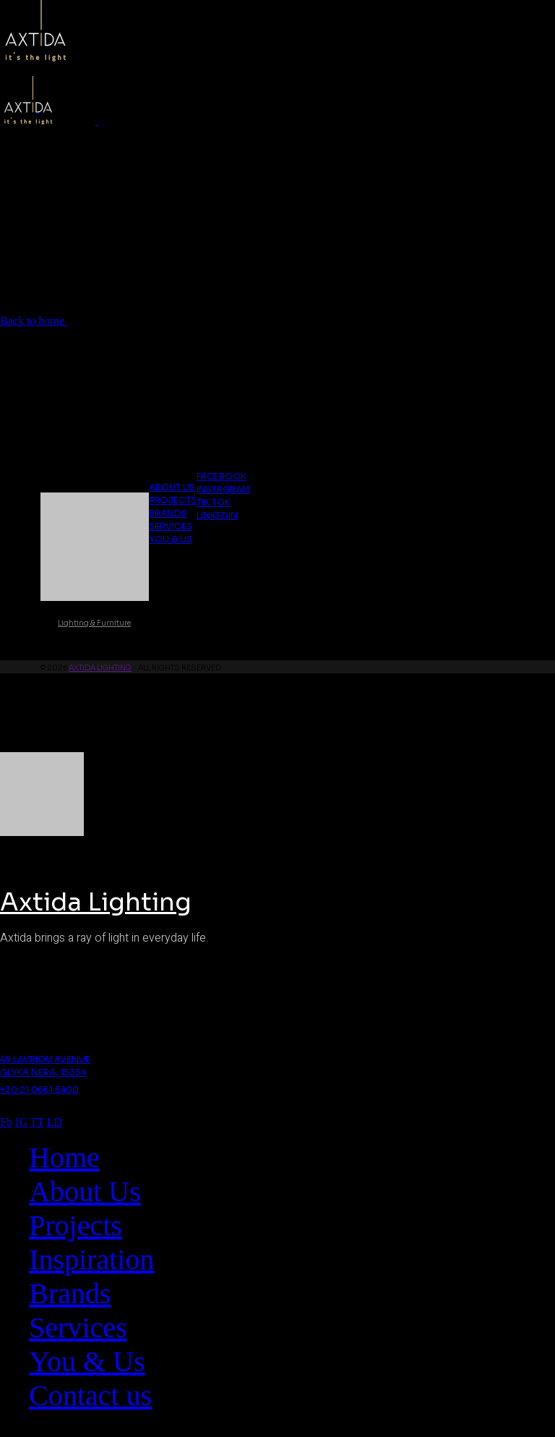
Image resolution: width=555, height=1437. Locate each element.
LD (54, 1122)
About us (172, 487)
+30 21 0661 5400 (39, 1089)
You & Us (170, 539)
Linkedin (217, 515)
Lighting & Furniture (94, 623)
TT (37, 1122)
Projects (173, 500)
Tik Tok (214, 502)
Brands (168, 513)
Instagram (223, 489)
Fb (6, 1122)
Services (170, 526)
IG (21, 1122)
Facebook (221, 476)
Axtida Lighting (100, 668)
